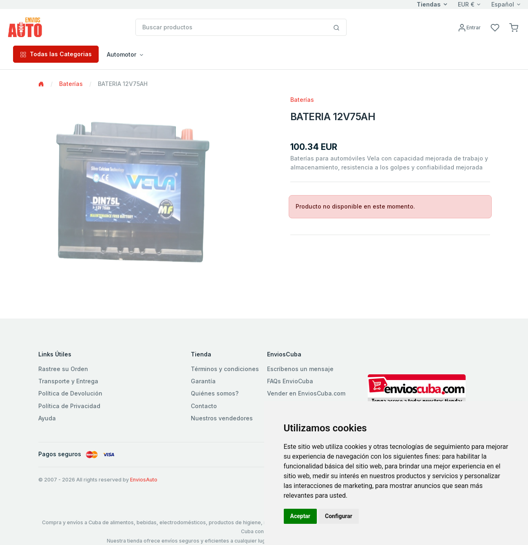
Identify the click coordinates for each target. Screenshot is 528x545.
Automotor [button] (121, 54)
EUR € (466, 4)
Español (502, 4)
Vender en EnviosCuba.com (306, 393)
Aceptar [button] (300, 516)
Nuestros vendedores (222, 418)
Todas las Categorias (56, 54)
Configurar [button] (338, 516)
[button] (513, 27)
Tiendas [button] (429, 4)
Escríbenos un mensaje (300, 368)
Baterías (71, 83)
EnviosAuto (143, 480)
